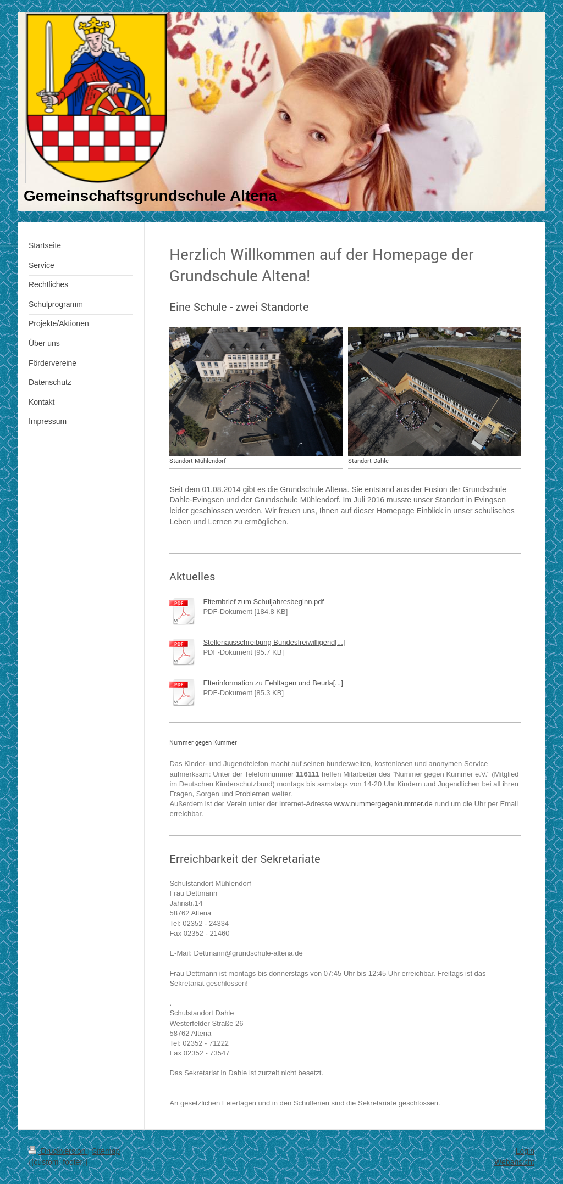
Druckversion (58, 1151)
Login (525, 1151)
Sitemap (106, 1151)
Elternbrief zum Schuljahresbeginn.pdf (263, 601)
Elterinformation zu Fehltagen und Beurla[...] (273, 683)
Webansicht (514, 1162)
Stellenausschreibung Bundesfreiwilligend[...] (274, 642)
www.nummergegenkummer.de (383, 804)
